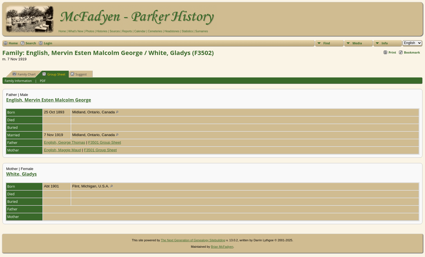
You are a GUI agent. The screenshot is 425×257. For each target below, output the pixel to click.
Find (326, 43)
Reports (127, 31)
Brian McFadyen (222, 246)
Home (62, 31)
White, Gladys (21, 174)
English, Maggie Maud (62, 150)
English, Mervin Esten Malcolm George (48, 100)
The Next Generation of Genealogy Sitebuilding (193, 240)
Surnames (201, 31)
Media (357, 43)
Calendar (140, 31)
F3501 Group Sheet (104, 142)
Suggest (79, 74)
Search (31, 43)
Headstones (171, 31)
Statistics (187, 31)
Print (392, 52)
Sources (114, 31)
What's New (75, 31)
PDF (42, 81)
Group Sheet (54, 74)
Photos (89, 31)
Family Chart (24, 74)
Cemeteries (155, 31)
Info (385, 43)
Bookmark (412, 52)
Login (48, 43)
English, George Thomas (64, 142)
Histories (101, 31)
